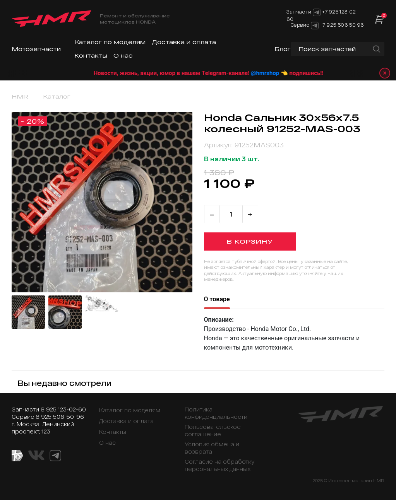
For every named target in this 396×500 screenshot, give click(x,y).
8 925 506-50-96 (60, 416)
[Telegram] (315, 24)
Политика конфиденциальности (216, 413)
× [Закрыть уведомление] (385, 73)
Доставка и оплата (184, 42)
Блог (282, 49)
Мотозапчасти (36, 49)
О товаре (217, 299)
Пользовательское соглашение (213, 430)
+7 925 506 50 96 (342, 24)
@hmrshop (275, 73)
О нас (122, 55)
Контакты (90, 55)
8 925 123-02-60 (63, 409)
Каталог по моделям (110, 42)
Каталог (56, 96)
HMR (20, 96)
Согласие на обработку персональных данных (220, 465)
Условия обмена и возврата (212, 448)
